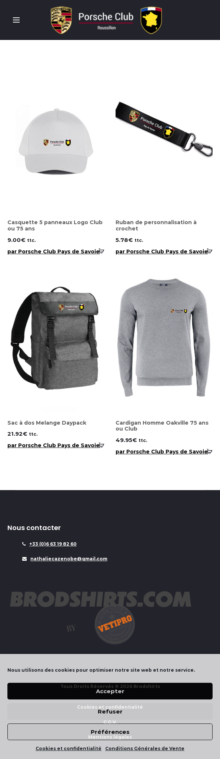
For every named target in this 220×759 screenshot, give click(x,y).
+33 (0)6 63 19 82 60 (53, 544)
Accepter (110, 691)
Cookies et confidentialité (68, 748)
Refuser (110, 711)
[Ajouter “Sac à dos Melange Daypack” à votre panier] (98, 445)
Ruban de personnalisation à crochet (156, 225)
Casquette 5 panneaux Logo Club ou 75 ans (55, 225)
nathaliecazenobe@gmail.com (68, 558)
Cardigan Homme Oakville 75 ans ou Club (162, 425)
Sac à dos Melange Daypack (46, 422)
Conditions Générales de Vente (144, 748)
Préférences (110, 731)
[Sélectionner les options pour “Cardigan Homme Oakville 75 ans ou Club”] (207, 451)
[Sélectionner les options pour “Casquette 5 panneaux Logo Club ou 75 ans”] (98, 251)
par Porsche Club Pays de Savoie (53, 251)
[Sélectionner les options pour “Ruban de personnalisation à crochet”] (207, 251)
